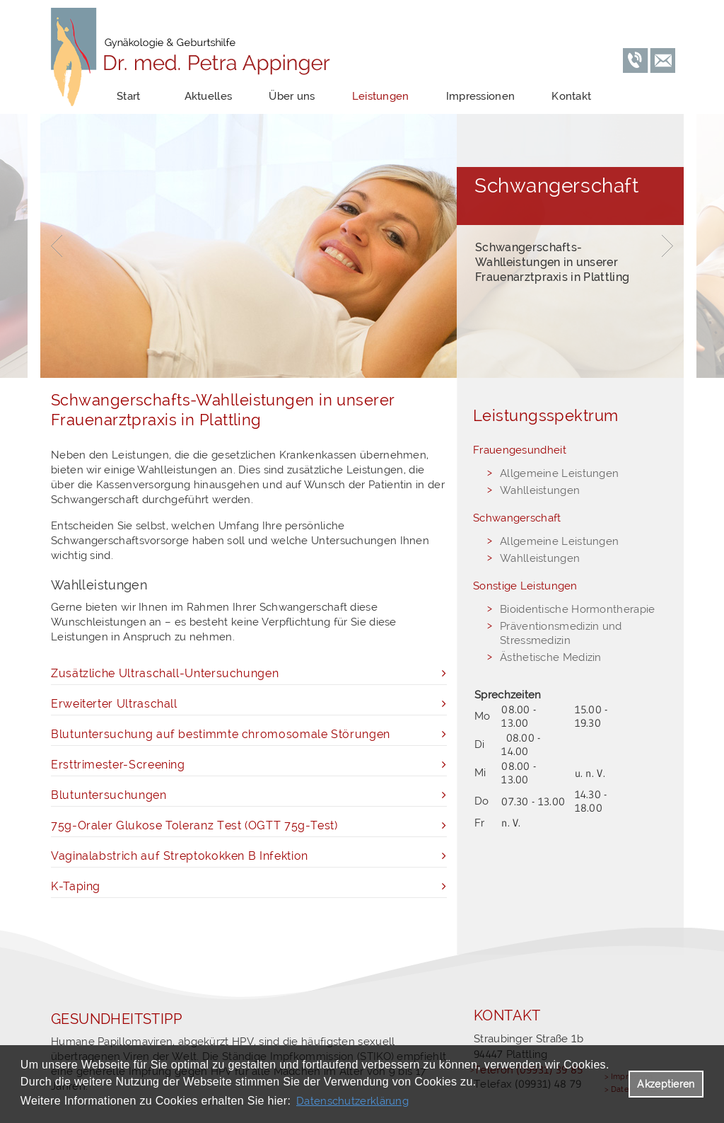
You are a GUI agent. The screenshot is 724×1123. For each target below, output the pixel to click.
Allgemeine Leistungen (559, 473)
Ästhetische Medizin (551, 657)
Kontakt (571, 96)
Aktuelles (209, 96)
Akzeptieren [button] (665, 1084)
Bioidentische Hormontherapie (577, 609)
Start (129, 96)
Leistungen (380, 96)
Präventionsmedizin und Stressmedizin (561, 633)
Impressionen (480, 96)
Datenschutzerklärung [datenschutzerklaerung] (352, 1101)
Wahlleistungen (540, 490)
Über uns (292, 96)
